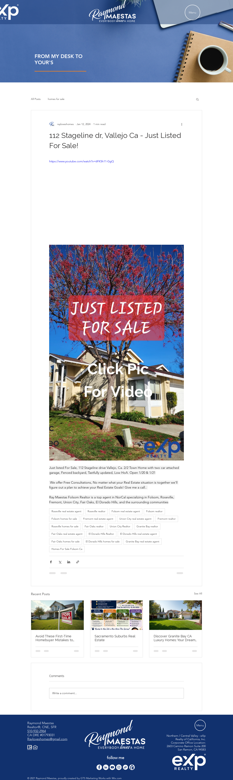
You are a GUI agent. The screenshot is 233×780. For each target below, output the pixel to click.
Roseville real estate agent (66, 511)
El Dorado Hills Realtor (101, 533)
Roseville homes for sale (65, 526)
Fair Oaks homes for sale (66, 541)
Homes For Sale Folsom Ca (67, 549)
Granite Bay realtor (147, 526)
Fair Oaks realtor (94, 526)
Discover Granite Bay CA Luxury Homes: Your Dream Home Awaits (174, 638)
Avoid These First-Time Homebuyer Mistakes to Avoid (54, 638)
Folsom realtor (154, 511)
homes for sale (56, 99)
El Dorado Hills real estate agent (138, 533)
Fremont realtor (167, 518)
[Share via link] (77, 562)
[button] (197, 99)
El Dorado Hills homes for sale (103, 541)
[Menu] (192, 12)
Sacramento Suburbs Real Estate (115, 638)
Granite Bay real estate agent (142, 541)
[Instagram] (119, 767)
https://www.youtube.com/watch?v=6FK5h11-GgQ (81, 161)
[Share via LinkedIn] (68, 562)
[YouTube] (112, 767)
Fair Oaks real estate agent (67, 533)
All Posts (36, 99)
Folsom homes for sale (64, 518)
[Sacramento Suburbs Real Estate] (116, 615)
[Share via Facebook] (51, 562)
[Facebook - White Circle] (99, 767)
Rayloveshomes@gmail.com (47, 739)
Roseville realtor (96, 511)
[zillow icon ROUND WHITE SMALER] (125, 767)
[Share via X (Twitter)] (60, 562)
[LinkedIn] (105, 767)
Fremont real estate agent (98, 518)
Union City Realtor (120, 526)
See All (198, 593)
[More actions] (181, 124)
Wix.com (117, 778)
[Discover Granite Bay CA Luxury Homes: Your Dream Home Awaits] (175, 615)
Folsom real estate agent (126, 511)
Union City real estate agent (135, 518)
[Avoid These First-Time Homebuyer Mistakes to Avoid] (57, 615)
